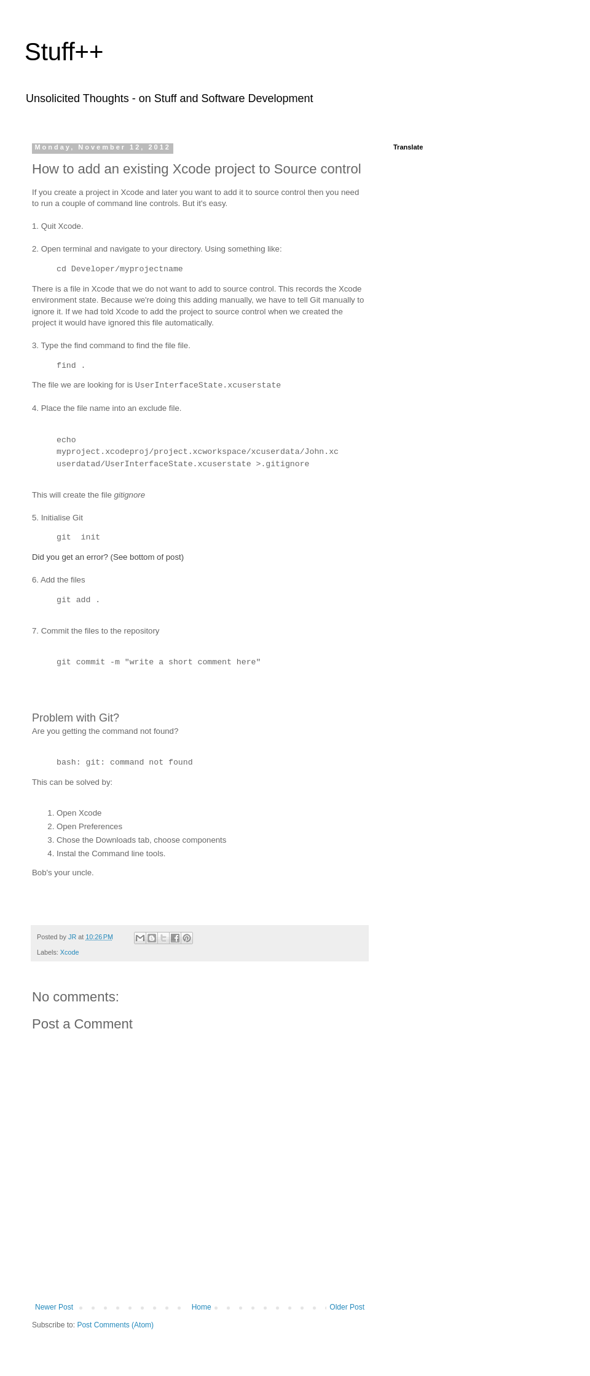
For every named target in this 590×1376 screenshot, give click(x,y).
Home (201, 1307)
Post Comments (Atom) (115, 1325)
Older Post (346, 1307)
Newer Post (54, 1307)
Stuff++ (64, 51)
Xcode (69, 952)
